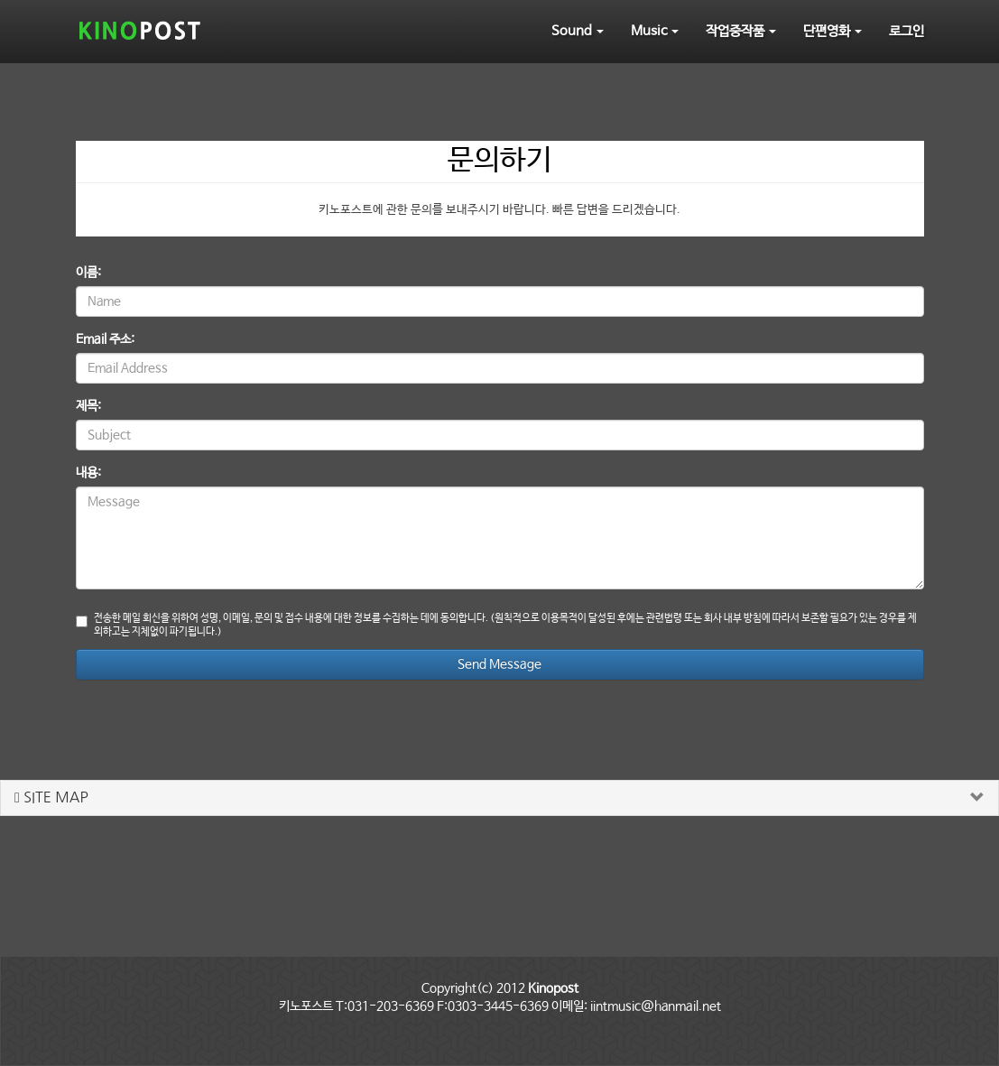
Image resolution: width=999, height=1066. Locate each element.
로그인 (906, 31)
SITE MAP (51, 797)
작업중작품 (741, 31)
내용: (88, 473)
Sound (577, 31)
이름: (88, 272)
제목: (88, 406)
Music (655, 31)
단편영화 (832, 31)
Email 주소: (105, 339)
